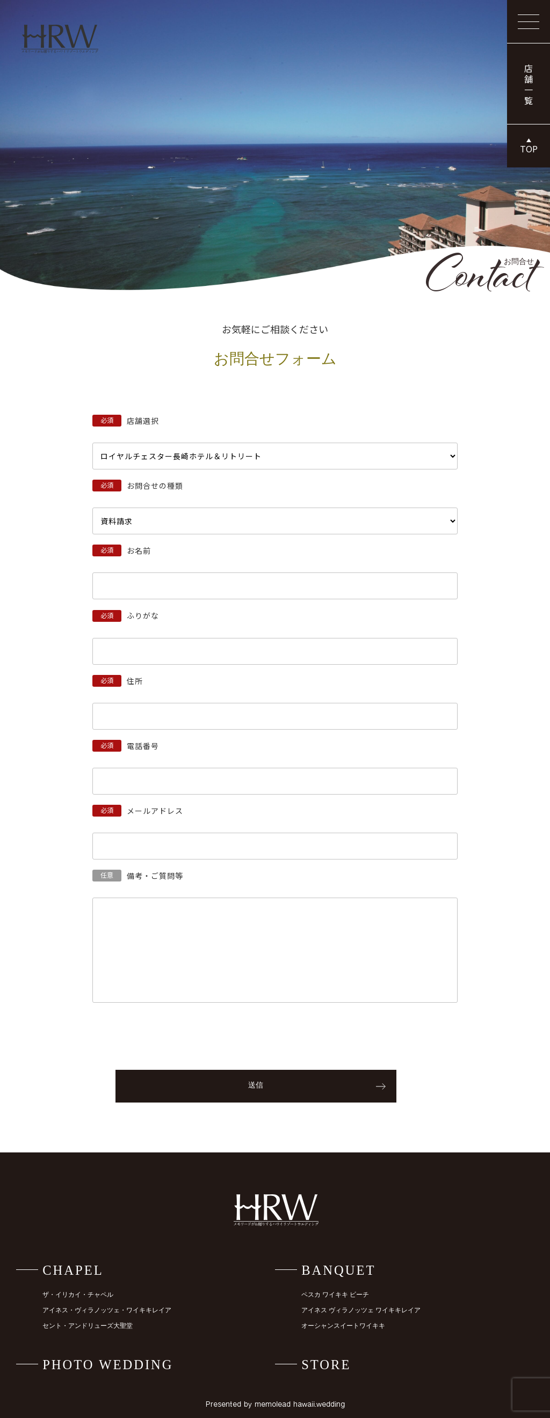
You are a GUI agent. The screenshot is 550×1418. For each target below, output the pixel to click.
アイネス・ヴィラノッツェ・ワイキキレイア (106, 1310)
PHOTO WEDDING (107, 1364)
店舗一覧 (528, 85)
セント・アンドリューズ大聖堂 (87, 1326)
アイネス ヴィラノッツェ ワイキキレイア (361, 1310)
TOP (529, 148)
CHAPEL (73, 1270)
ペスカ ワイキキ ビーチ (335, 1294)
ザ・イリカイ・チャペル (77, 1294)
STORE (326, 1364)
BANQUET (338, 1270)
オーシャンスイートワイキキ (343, 1326)
